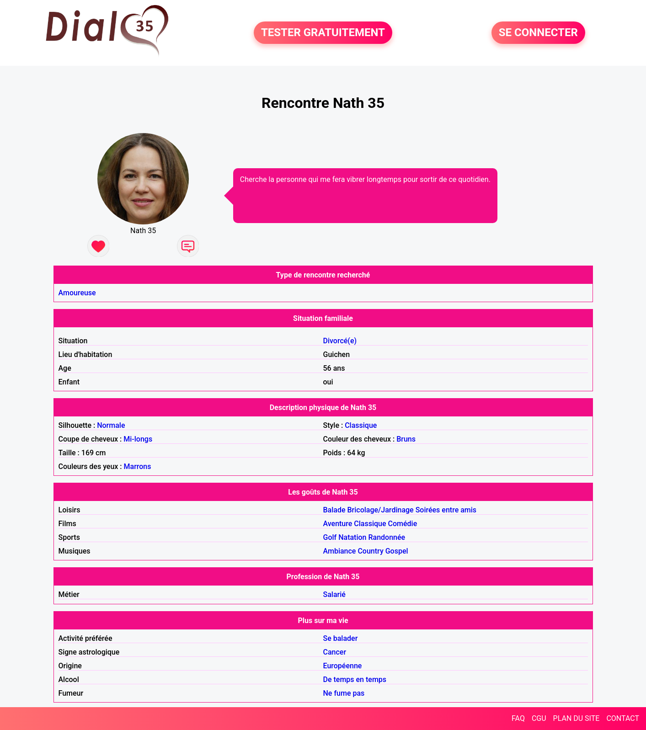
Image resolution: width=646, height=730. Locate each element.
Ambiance (339, 551)
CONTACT (622, 718)
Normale (111, 425)
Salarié (334, 594)
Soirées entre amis (446, 510)
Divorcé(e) (340, 340)
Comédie (402, 523)
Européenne (342, 665)
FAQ (518, 718)
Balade (334, 510)
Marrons (137, 466)
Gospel (396, 551)
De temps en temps (355, 679)
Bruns (406, 439)
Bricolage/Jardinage (380, 510)
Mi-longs (137, 439)
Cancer (335, 652)
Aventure (337, 523)
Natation (352, 537)
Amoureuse (77, 292)
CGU (539, 718)
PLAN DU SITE (576, 718)
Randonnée (387, 537)
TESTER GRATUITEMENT (323, 33)
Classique (361, 425)
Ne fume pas (344, 693)
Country (370, 551)
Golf (330, 537)
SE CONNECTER (538, 33)
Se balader (340, 638)
